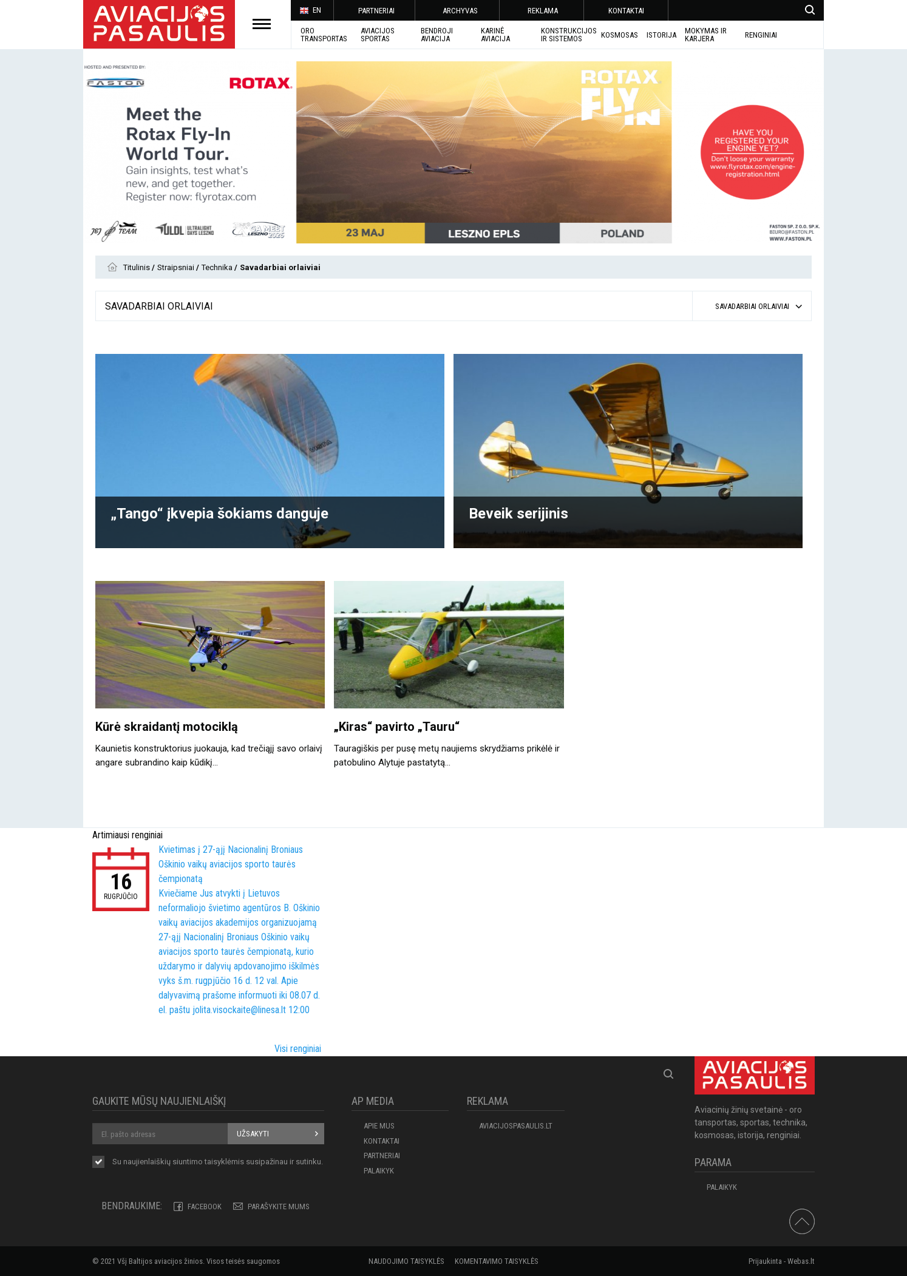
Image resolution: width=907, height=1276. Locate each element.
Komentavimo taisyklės (496, 1261)
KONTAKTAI (626, 10)
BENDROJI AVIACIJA (437, 34)
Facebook (205, 1206)
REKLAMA (543, 10)
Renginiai (761, 34)
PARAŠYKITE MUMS (279, 1206)
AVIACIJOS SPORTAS (378, 34)
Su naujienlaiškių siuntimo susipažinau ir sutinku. (217, 1162)
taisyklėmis (224, 1161)
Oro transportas (324, 34)
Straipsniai (176, 267)
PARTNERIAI (376, 10)
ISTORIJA (661, 34)
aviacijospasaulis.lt (515, 1125)
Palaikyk (379, 1170)
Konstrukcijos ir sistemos (569, 34)
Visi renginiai (297, 1048)
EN (310, 11)
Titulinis (137, 267)
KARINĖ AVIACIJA (495, 34)
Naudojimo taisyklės (406, 1261)
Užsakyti (253, 1133)
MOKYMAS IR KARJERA (706, 34)
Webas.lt (801, 1261)
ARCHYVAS (460, 10)
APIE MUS (379, 1125)
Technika (218, 267)
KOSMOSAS (619, 34)
